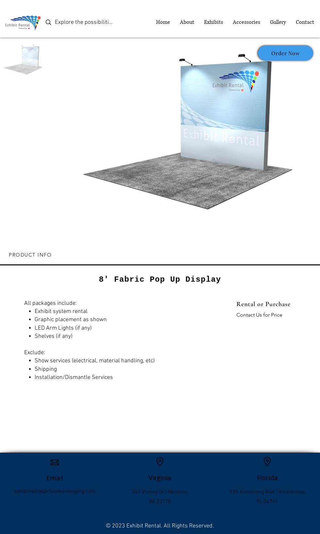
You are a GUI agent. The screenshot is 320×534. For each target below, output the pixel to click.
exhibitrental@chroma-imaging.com (54, 491)
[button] (213, 22)
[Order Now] (285, 53)
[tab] (160, 255)
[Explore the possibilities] (84, 22)
